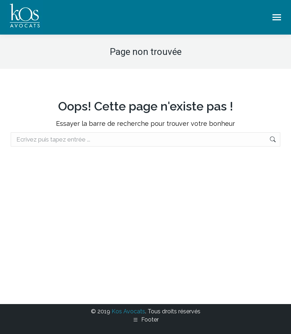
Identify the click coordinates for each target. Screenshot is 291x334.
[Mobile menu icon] (277, 17)
